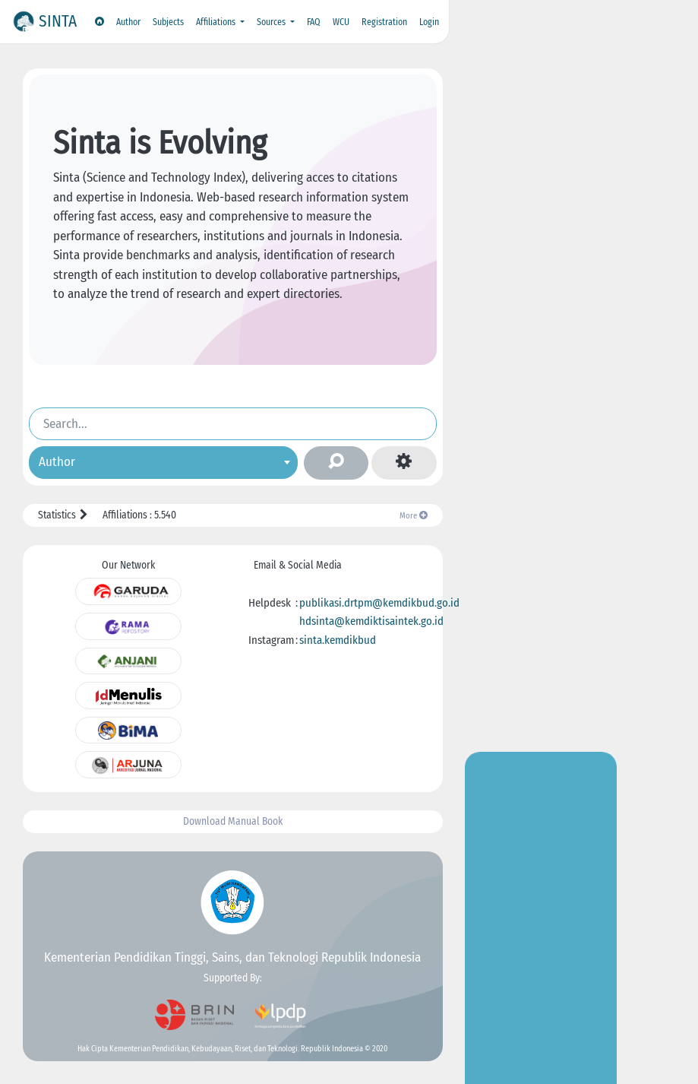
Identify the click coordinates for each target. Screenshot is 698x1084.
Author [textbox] (57, 462)
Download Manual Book (233, 821)
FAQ (314, 22)
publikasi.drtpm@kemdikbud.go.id (379, 603)
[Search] (233, 423)
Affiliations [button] (217, 22)
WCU (341, 22)
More (414, 516)
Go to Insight (541, 303)
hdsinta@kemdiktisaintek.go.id (371, 621)
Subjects (168, 22)
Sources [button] (272, 22)
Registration (384, 22)
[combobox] (163, 462)
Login (429, 22)
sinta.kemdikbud (337, 640)
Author (128, 22)
